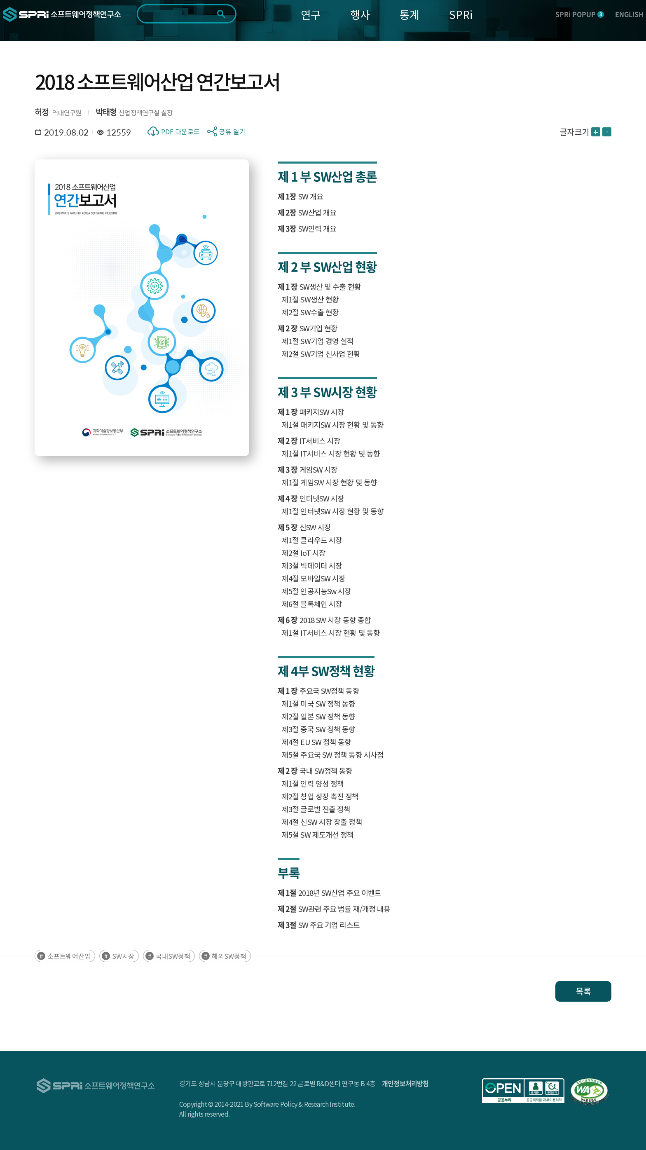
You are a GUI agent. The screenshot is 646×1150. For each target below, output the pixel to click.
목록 (583, 991)
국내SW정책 (173, 956)
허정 (42, 112)
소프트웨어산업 (69, 956)
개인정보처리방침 (405, 1083)
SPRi (461, 14)
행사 (360, 14)
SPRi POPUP (579, 14)
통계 (409, 14)
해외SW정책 (229, 956)
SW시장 (123, 956)
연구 (311, 14)
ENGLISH (629, 14)
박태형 (106, 112)
